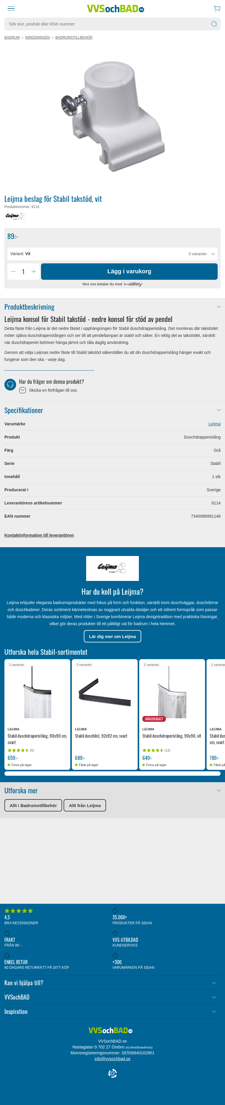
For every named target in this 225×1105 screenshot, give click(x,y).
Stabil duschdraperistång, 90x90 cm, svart (37, 738)
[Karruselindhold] (112, 116)
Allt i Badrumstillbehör (33, 805)
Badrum (12, 37)
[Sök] (214, 24)
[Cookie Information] (112, 1074)
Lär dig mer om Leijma (112, 636)
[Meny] (11, 8)
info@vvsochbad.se (112, 1058)
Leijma (215, 424)
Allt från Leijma (85, 805)
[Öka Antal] (33, 271)
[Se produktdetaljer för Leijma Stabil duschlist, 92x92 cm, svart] (104, 692)
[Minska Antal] (13, 271)
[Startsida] (115, 8)
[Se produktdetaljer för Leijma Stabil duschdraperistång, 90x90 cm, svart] (37, 692)
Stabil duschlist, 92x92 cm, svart (101, 735)
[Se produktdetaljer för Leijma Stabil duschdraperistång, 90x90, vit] (172, 692)
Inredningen (37, 37)
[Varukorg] (217, 8)
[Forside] (110, 1032)
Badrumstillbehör (74, 37)
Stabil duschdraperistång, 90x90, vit (171, 735)
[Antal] (23, 271)
